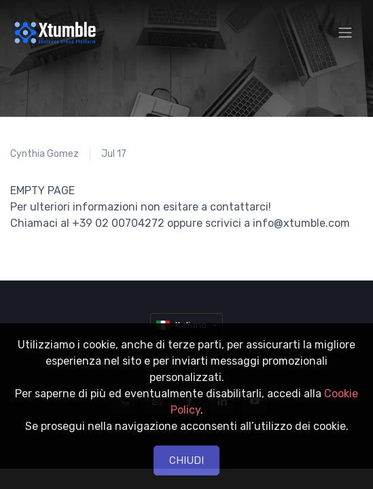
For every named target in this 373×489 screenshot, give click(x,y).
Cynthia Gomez (44, 154)
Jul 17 (113, 154)
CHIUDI (186, 460)
